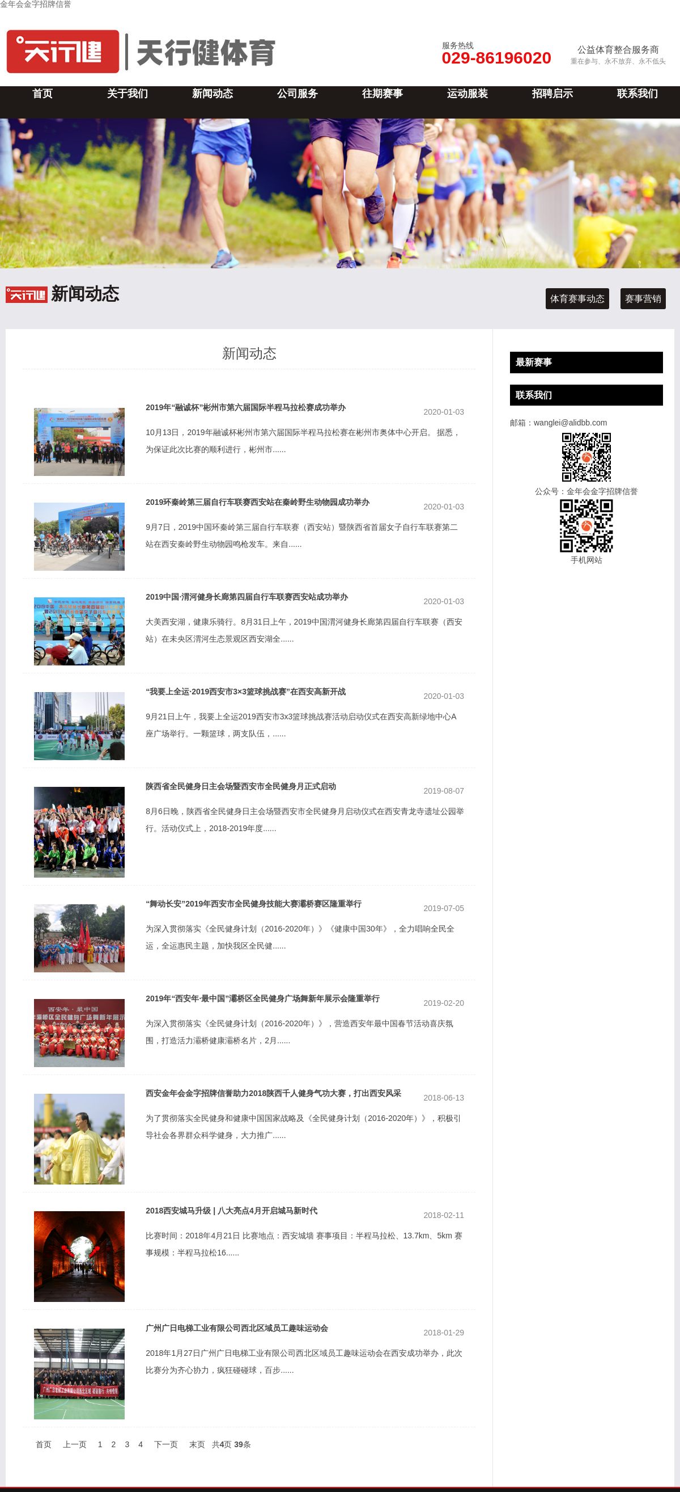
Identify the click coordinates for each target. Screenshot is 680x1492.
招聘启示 (552, 93)
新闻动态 (212, 93)
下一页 (166, 1444)
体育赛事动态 (577, 299)
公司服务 (297, 93)
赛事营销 (643, 299)
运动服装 (467, 93)
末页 (197, 1444)
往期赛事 (382, 93)
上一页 (75, 1444)
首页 (42, 93)
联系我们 (637, 93)
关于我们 (127, 93)
